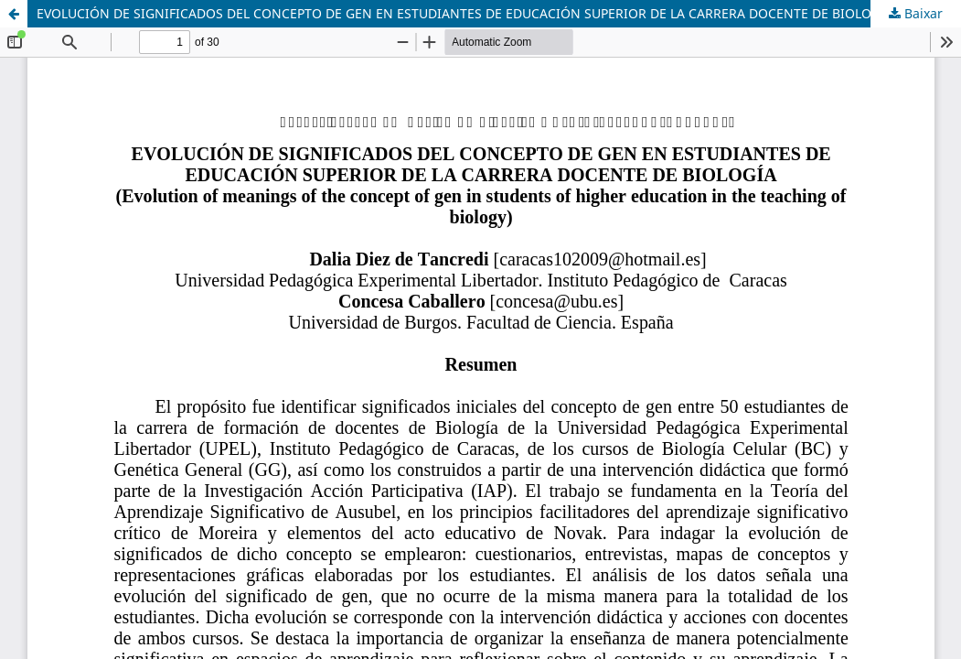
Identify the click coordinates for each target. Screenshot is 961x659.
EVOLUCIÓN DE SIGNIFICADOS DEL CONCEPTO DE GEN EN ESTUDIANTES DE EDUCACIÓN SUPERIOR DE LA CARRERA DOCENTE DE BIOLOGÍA (465, 13)
